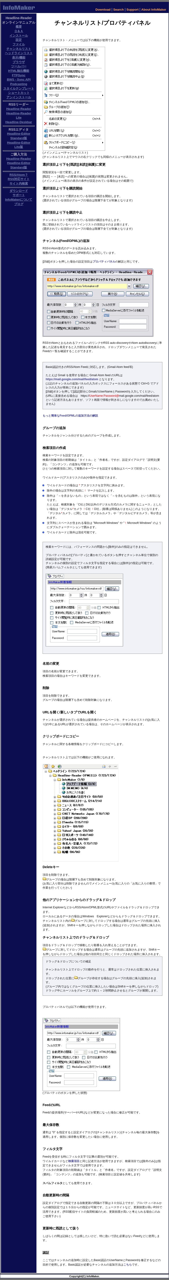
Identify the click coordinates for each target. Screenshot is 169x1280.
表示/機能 (18, 57)
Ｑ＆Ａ (18, 31)
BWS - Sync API (19, 79)
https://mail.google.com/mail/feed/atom (72, 379)
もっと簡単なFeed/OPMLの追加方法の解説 (70, 415)
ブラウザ (19, 62)
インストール (18, 35)
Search (118, 9)
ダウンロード (18, 191)
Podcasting (18, 84)
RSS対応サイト (19, 179)
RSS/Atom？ (18, 175)
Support (132, 9)
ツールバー (19, 66)
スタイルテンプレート (18, 88)
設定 (19, 40)
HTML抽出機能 (18, 71)
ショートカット (19, 93)
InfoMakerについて (18, 199)
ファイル (19, 44)
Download (103, 9)
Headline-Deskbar (18, 122)
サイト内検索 (18, 183)
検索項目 (74, 1161)
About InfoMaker (153, 9)
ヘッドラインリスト (19, 53)
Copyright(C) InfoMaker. (84, 1276)
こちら (127, 1264)
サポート (19, 195)
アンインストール (18, 97)
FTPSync (18, 75)
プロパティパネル (104, 261)
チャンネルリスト (18, 49)
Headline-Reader (18, 109)
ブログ (18, 204)
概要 (19, 26)
